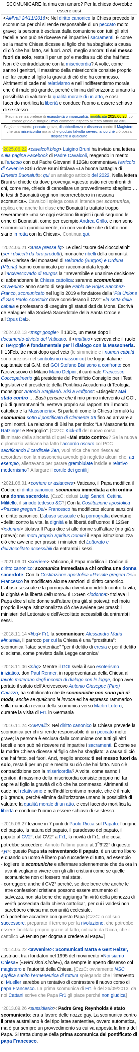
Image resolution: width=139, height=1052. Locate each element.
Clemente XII (82, 417)
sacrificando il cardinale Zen (30, 450)
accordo (70, 443)
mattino (82, 339)
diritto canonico (74, 18)
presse (49, 247)
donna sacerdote (29, 496)
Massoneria (40, 411)
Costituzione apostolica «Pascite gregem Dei (86, 574)
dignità (56, 522)
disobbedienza (71, 127)
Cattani (16, 995)
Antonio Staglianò (42, 391)
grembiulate (80, 463)
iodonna (12, 529)
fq (59, 247)
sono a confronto (104, 365)
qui (46, 175)
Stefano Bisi (72, 365)
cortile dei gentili (70, 470)
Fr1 (45, 633)
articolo (14, 162)
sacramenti (102, 37)
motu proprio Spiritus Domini (56, 535)
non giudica (114, 995)
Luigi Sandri (92, 496)
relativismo (58, 83)
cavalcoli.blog (45, 149)
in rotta (20, 234)
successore (13, 923)
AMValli (38, 725)
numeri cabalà (119, 352)
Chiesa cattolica (56, 280)
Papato (110, 823)
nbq (34, 666)
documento (12, 339)
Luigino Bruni (76, 149)
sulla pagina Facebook (24, 155)
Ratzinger (11, 430)
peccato (107, 24)
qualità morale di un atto (78, 96)
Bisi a (69, 391)
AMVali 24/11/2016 (25, 18)
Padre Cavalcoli (70, 155)
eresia (100, 647)
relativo (120, 463)
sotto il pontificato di (47, 417)
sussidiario (42, 1008)
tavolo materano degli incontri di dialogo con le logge (55, 679)
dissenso (94, 127)
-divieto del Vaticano (45, 339)
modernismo (14, 470)
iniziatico (10, 673)
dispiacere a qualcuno (69, 136)
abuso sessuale (59, 515)
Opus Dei (16, 319)
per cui (50, 640)
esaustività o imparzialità (67, 116)
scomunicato (31, 293)
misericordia (78, 64)
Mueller (13, 982)
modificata (98, 116)
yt (5, 851)
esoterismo (107, 666)
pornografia (98, 515)
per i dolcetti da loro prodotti (31, 253)
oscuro (87, 443)
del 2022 (101, 175)
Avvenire (15, 168)
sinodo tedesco (38, 502)
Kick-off (73, 430)
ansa (36, 247)
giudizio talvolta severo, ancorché (87, 131)
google (49, 332)
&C (58, 502)
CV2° (27, 836)
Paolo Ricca (82, 823)
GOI (54, 365)
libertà (51, 103)
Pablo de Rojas (88, 286)
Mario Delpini (63, 371)
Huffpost (85, 391)
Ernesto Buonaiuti (19, 175)
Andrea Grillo (93, 221)
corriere (38, 483)
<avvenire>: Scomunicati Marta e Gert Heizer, (78, 949)
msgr (36, 332)
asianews (63, 483)
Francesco (59, 509)
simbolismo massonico (61, 358)
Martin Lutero (108, 705)
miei (54, 121)
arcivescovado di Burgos (32, 273)
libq (34, 633)
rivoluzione (92, 923)
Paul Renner (43, 673)
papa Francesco (17, 988)
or (50, 483)
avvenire (12, 286)
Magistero (125, 127)
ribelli (90, 253)
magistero (11, 969)
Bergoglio (16, 345)
